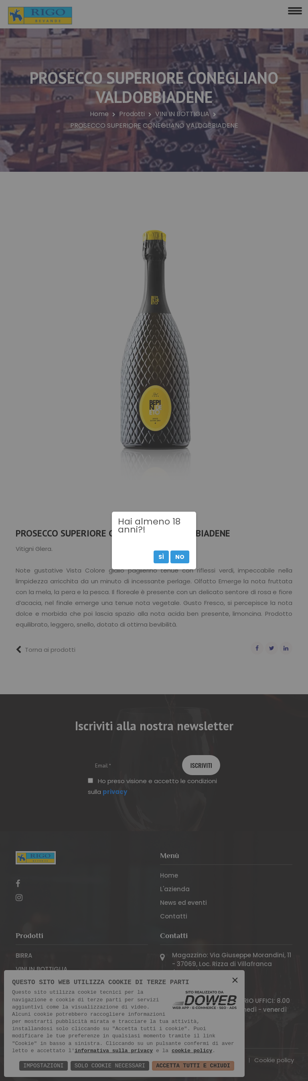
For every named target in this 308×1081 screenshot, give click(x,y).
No (179, 557)
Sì (161, 557)
